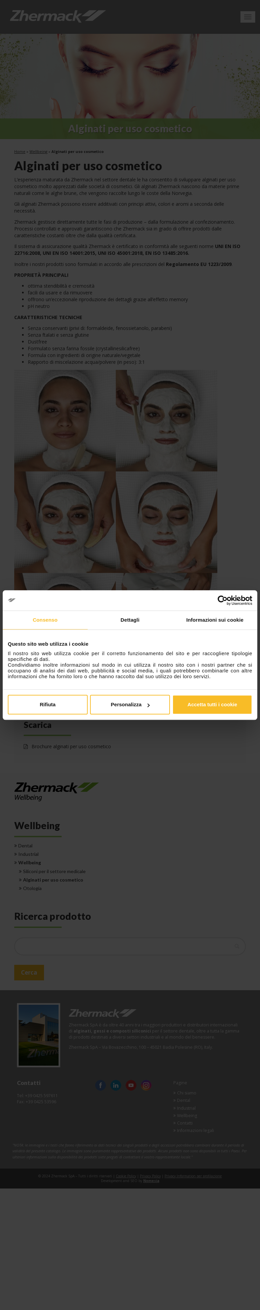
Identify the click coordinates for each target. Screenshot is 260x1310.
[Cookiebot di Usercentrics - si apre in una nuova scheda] (222, 600)
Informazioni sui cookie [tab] (214, 620)
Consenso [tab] (45, 620)
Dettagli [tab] (130, 620)
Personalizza (130, 704)
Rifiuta (48, 704)
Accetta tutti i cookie (212, 704)
